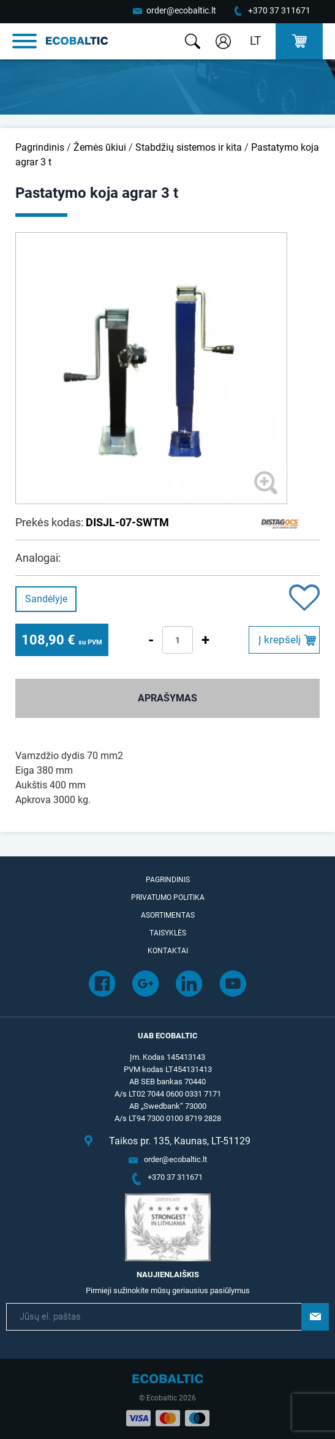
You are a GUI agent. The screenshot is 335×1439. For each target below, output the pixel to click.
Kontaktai (168, 950)
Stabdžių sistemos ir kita (188, 147)
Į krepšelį (279, 639)
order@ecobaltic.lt (181, 10)
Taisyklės (167, 933)
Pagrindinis (39, 147)
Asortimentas (168, 915)
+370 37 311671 (279, 10)
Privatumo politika (168, 897)
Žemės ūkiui (99, 147)
